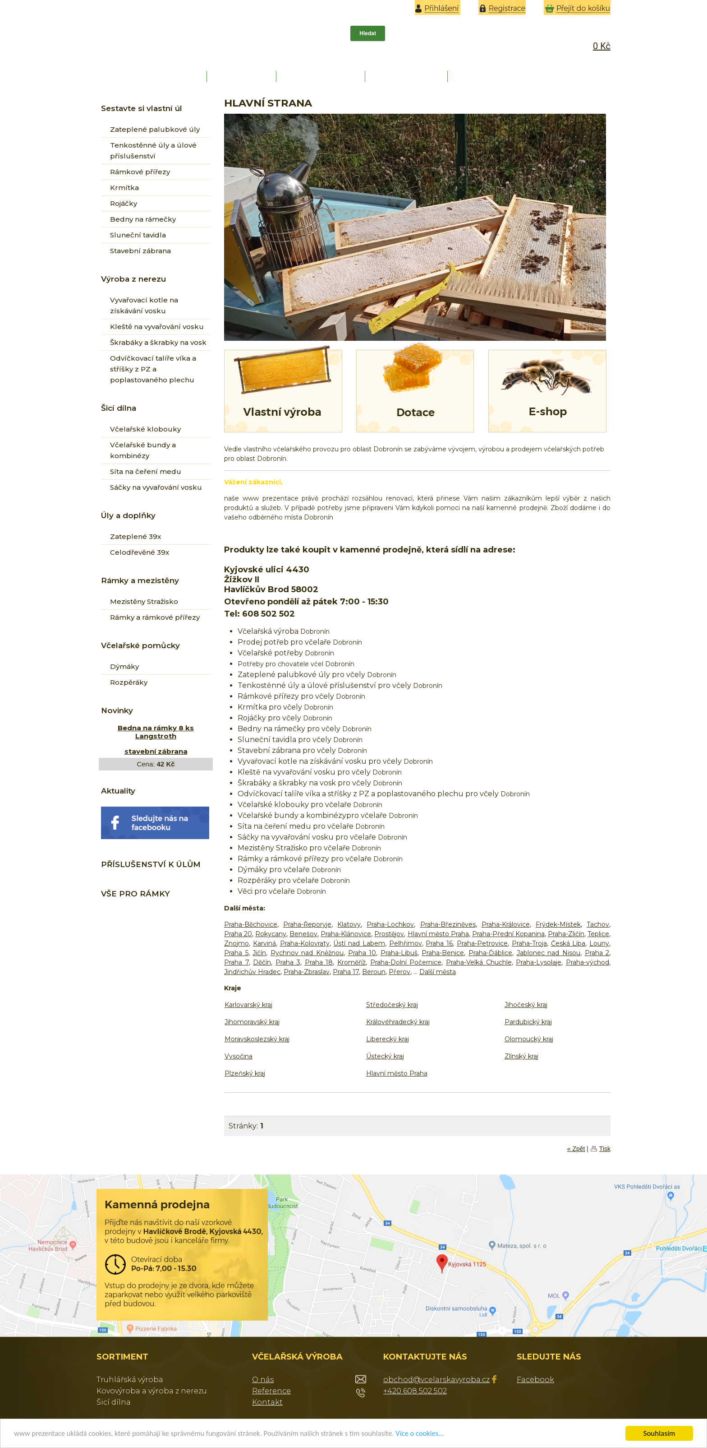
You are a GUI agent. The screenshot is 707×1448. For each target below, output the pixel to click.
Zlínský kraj (521, 1056)
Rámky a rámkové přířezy (155, 617)
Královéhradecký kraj (398, 1022)
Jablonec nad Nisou (548, 953)
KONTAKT (490, 76)
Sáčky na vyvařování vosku (156, 487)
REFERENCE (322, 76)
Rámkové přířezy (140, 171)
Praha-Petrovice (482, 943)
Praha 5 (236, 953)
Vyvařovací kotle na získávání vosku (144, 305)
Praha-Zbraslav (307, 972)
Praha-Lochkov (390, 924)
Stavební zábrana (140, 250)
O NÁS (242, 76)
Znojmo (236, 943)
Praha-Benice (443, 953)
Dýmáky (124, 666)
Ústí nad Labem (359, 943)
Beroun (374, 972)
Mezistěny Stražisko (144, 601)
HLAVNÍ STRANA (154, 76)
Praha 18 (319, 962)
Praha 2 (597, 953)
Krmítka (124, 187)
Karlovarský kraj (248, 1005)
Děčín (262, 962)
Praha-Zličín (566, 934)
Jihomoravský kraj (252, 1022)
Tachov (598, 924)
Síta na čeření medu (145, 471)
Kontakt (267, 1402)
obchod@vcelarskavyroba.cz (436, 1379)
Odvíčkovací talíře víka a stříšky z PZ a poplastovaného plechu (153, 369)
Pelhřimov (405, 943)
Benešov (303, 934)
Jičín (259, 953)
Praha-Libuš (399, 953)
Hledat (367, 33)
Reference (271, 1391)
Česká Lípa (568, 943)
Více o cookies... (431, 1434)
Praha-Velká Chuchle (479, 962)
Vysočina (238, 1056)
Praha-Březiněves (448, 924)
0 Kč (602, 46)
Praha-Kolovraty (305, 943)
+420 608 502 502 (415, 1391)
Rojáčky (123, 203)
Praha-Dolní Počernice (406, 962)
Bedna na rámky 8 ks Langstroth (156, 732)
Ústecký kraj (385, 1056)
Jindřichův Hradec (252, 972)
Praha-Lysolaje (538, 962)
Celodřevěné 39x (139, 552)
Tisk (605, 1148)
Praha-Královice (506, 924)
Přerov (399, 972)
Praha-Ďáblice (490, 953)
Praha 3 (287, 962)
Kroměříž (351, 962)
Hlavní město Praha (438, 934)
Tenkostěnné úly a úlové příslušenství (153, 150)
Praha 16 (439, 943)
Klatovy (349, 924)
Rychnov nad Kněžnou (307, 953)
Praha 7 (236, 962)
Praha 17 (346, 972)
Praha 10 (362, 953)
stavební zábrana (156, 751)
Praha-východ (587, 962)
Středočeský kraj (392, 1005)
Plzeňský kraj (245, 1073)
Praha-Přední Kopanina (508, 934)
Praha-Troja (529, 943)
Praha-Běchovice (250, 924)
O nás (263, 1379)
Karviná (264, 943)
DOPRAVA (407, 76)
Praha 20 (238, 934)
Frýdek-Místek (558, 924)
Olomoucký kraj (529, 1039)
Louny (599, 943)
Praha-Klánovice (346, 934)
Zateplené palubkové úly (155, 129)
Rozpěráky (128, 682)
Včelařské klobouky (145, 429)
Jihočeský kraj (526, 1005)
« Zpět (576, 1148)
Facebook (535, 1379)
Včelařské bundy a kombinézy (143, 450)
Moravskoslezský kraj (257, 1039)
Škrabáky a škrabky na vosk (158, 342)
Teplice (598, 934)
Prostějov (389, 934)
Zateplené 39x (135, 536)
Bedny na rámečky (143, 219)
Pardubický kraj (528, 1022)
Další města (437, 972)
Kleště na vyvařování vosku (157, 326)
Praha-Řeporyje (307, 924)
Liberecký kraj (387, 1039)
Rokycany (270, 934)
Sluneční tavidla (138, 235)
